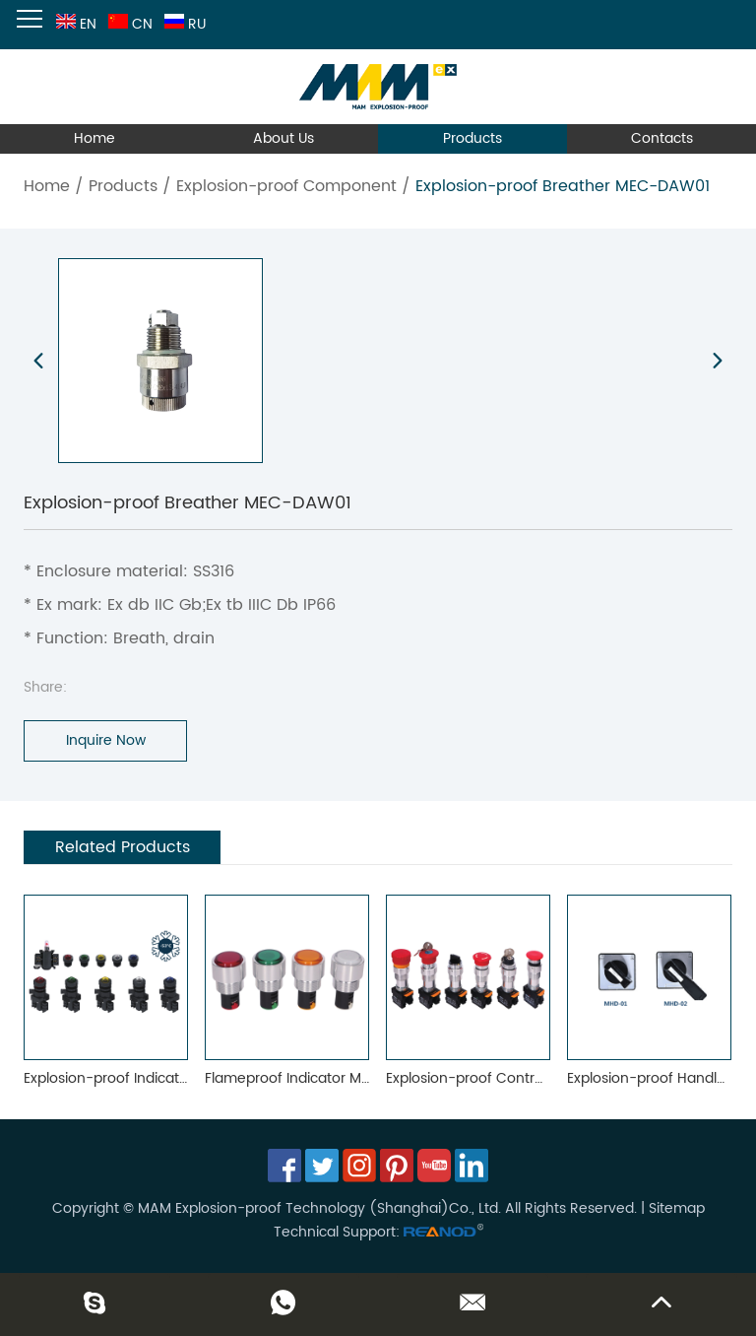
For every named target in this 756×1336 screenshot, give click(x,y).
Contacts (662, 138)
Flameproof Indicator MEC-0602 (313, 1078)
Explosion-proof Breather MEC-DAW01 (562, 186)
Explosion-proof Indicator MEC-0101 (143, 1078)
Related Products (122, 847)
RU (183, 24)
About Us (283, 138)
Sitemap (677, 1208)
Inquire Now (106, 740)
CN (128, 24)
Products (472, 138)
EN (74, 24)
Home (94, 138)
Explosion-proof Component (286, 186)
